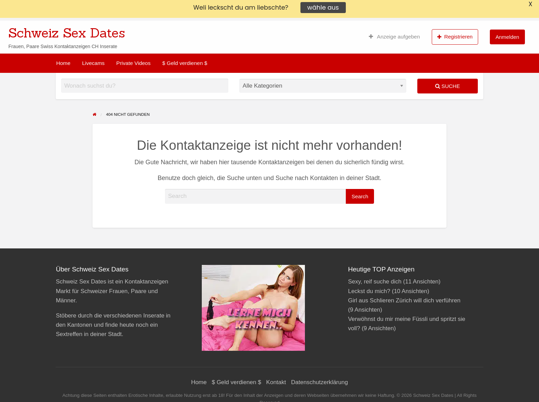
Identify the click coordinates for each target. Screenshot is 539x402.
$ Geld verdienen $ (184, 63)
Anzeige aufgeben (394, 37)
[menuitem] (394, 36)
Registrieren (455, 37)
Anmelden (507, 37)
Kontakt (276, 382)
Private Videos (133, 63)
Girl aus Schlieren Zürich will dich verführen (404, 300)
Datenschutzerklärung (319, 382)
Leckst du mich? (369, 291)
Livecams (93, 63)
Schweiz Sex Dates (66, 32)
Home (63, 63)
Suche (447, 86)
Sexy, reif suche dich (375, 281)
